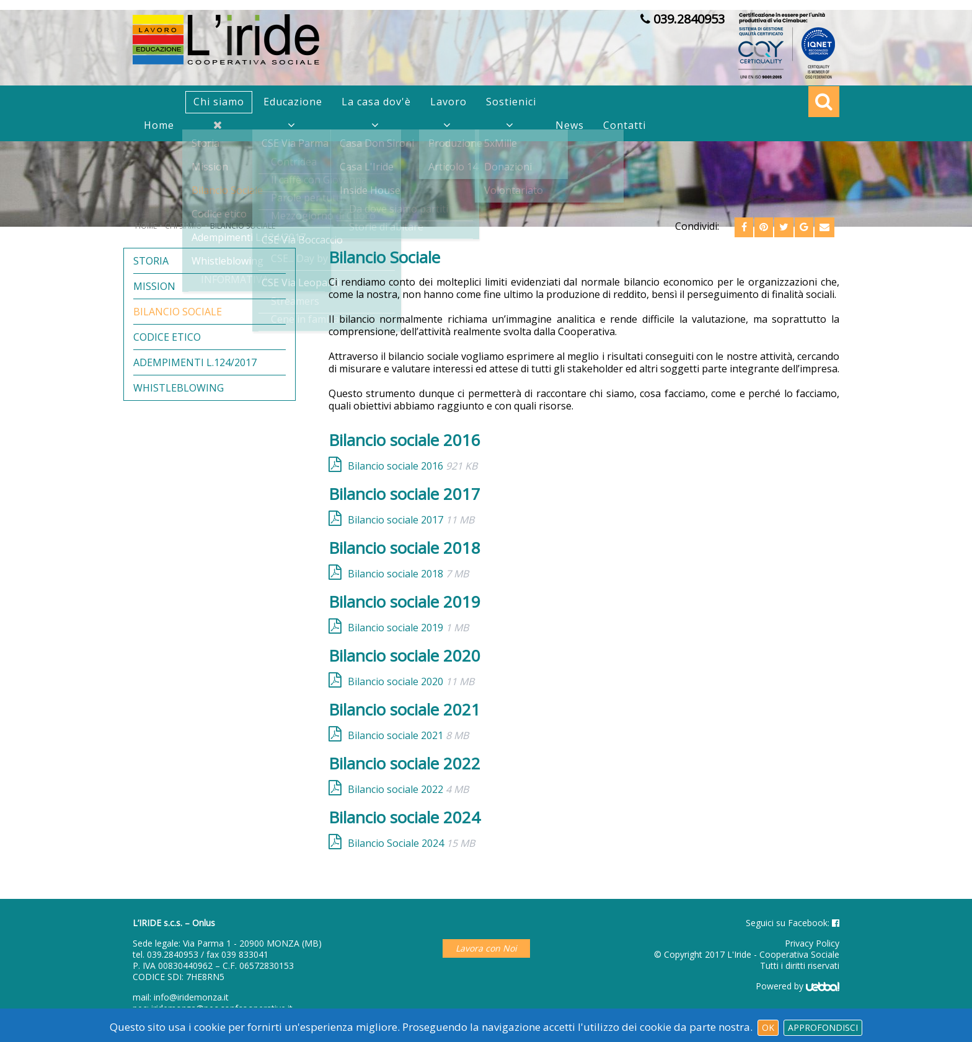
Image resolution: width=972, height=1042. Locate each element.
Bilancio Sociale (177, 311)
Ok (768, 1027)
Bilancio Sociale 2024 (411, 842)
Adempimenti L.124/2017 (195, 362)
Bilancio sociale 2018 (408, 573)
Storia (151, 261)
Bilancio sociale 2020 (411, 681)
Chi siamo (218, 101)
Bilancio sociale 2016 (412, 465)
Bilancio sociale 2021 (408, 735)
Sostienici (511, 101)
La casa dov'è (376, 101)
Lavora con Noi (486, 948)
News (569, 125)
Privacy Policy (812, 943)
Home (159, 125)
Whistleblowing (178, 388)
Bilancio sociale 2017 (411, 519)
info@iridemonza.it (191, 997)
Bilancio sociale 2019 (408, 627)
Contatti (624, 125)
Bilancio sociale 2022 (408, 788)
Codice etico (167, 337)
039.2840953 (172, 954)
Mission (154, 286)
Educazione (292, 101)
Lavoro (448, 101)
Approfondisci (823, 1027)
